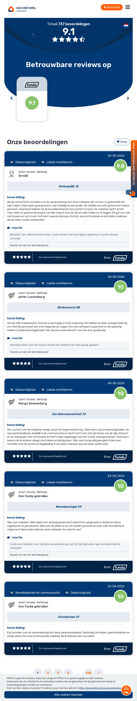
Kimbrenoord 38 (68, 307)
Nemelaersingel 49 (68, 506)
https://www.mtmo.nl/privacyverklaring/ (100, 688)
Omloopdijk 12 (68, 186)
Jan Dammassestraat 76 (69, 414)
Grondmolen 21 (68, 617)
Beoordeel (111, 7)
